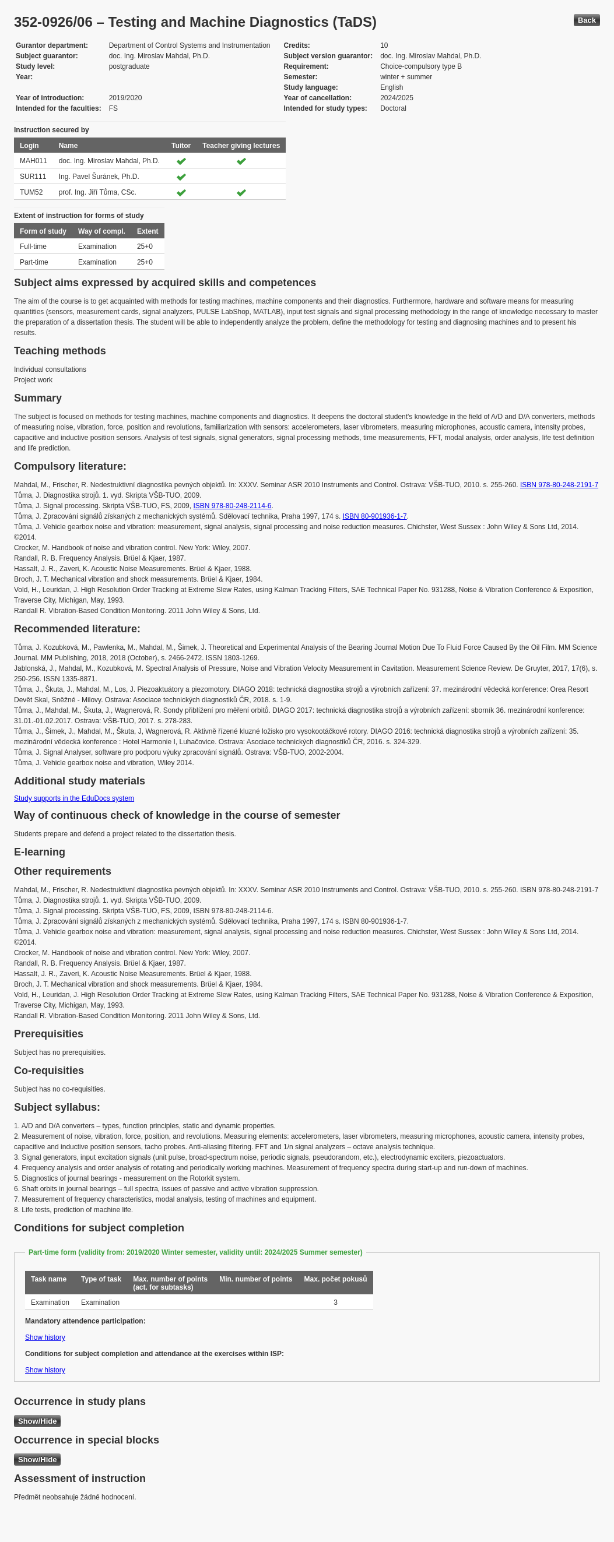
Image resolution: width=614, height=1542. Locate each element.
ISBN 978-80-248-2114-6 (232, 506)
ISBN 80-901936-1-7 (375, 516)
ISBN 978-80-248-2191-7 (559, 485)
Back (587, 20)
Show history (45, 1337)
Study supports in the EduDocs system (74, 798)
